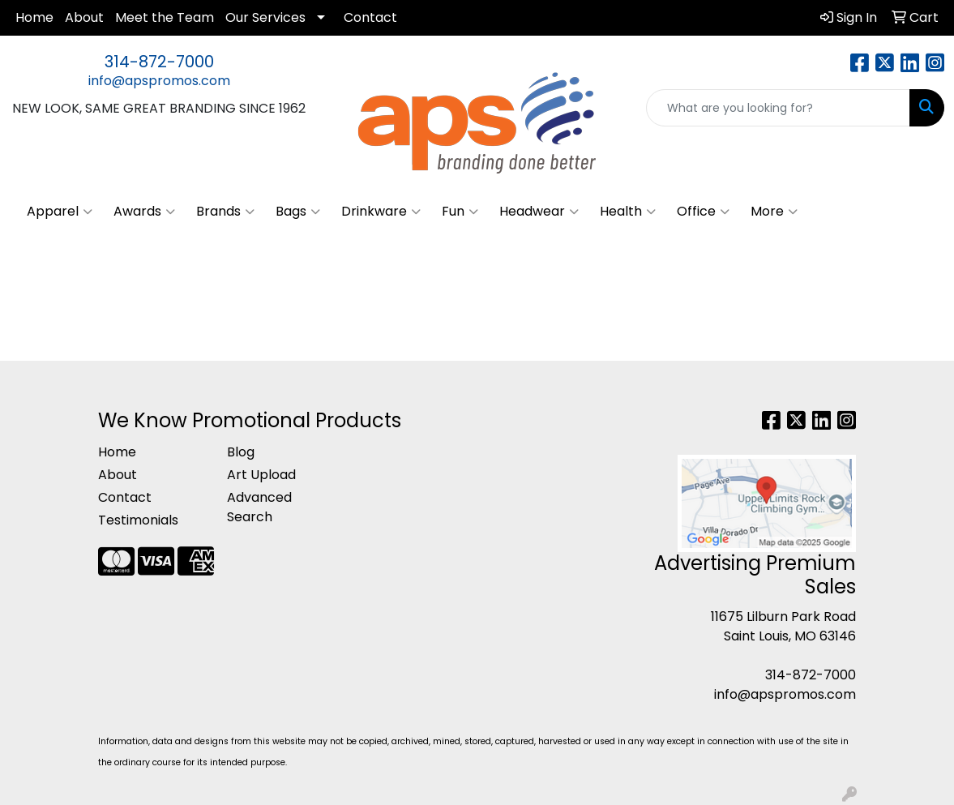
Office (703, 211)
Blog (241, 452)
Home (34, 17)
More (774, 211)
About (84, 17)
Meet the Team (164, 17)
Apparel (59, 211)
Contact (370, 17)
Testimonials (138, 520)
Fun (460, 211)
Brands (225, 211)
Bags (298, 211)
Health (628, 211)
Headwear (539, 211)
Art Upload (261, 474)
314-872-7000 (159, 61)
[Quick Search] (778, 107)
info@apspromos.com (159, 80)
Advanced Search (259, 507)
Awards (144, 211)
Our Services (265, 17)
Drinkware (381, 211)
